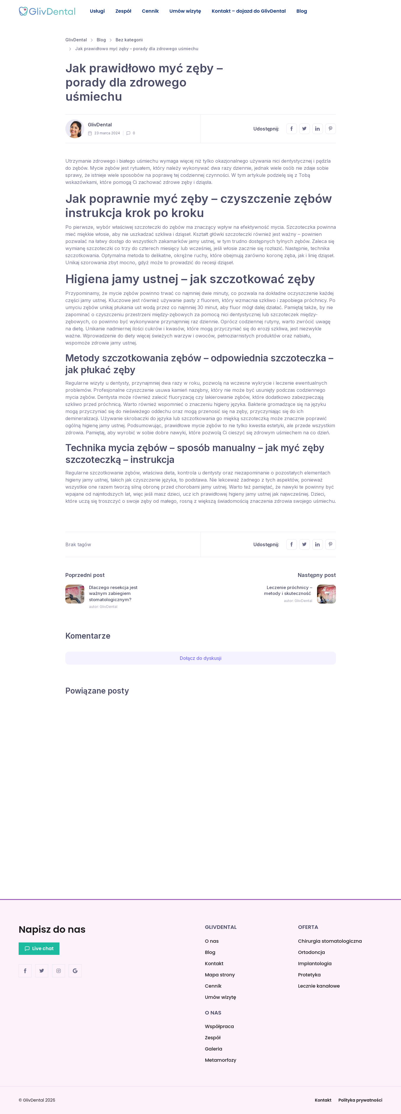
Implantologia (315, 963)
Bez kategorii (129, 40)
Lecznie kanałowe (319, 986)
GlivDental (76, 40)
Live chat (39, 948)
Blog (306, 11)
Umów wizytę (188, 11)
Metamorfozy (220, 1060)
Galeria (213, 1049)
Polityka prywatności (360, 1100)
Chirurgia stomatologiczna (330, 941)
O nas (212, 941)
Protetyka (309, 974)
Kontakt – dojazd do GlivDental (252, 11)
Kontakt (214, 963)
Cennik (152, 11)
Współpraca (219, 1026)
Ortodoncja (311, 952)
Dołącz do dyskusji (200, 659)
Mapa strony (220, 974)
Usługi (97, 11)
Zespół (124, 11)
